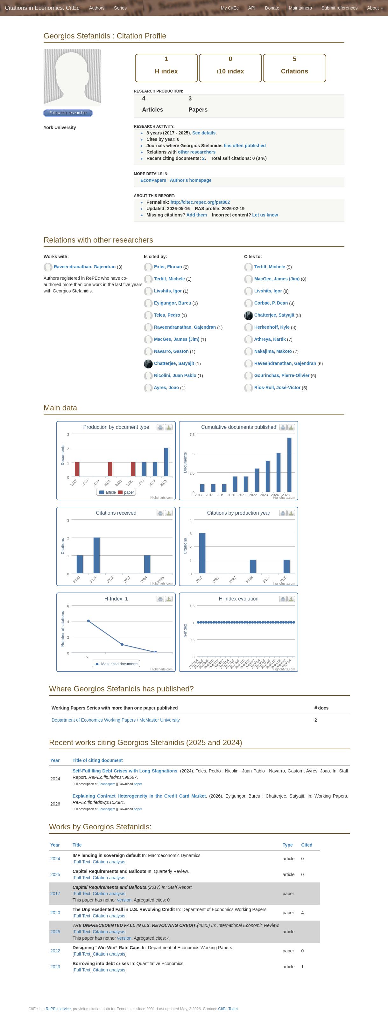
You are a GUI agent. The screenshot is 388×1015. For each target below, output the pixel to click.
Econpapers (106, 784)
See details (203, 132)
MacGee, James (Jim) (176, 339)
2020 (55, 912)
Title (80, 844)
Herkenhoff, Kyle (272, 327)
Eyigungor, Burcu (172, 302)
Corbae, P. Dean (271, 302)
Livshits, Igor (168, 290)
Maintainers (300, 7)
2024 (55, 858)
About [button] (375, 7)
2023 (55, 966)
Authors (96, 7)
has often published (245, 145)
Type (290, 844)
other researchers (196, 151)
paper (138, 784)
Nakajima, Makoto (273, 351)
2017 (55, 893)
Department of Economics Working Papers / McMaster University (116, 720)
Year (57, 760)
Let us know (265, 214)
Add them (197, 214)
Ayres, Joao (166, 387)
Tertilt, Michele (169, 278)
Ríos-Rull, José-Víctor (277, 387)
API (252, 7)
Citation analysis (109, 861)
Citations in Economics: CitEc (42, 8)
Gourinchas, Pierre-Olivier (282, 375)
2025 (55, 874)
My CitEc (230, 7)
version (124, 899)
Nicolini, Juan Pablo (175, 375)
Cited (309, 844)
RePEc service (58, 1009)
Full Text (82, 861)
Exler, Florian (168, 266)
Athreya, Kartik (270, 339)
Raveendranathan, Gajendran (85, 266)
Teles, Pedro (167, 315)
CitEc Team (228, 1009)
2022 (55, 950)
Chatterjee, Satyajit (174, 363)
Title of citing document (100, 760)
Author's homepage (191, 180)
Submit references (339, 7)
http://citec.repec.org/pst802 (200, 202)
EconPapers (153, 180)
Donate (272, 7)
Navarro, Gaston (171, 351)
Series (120, 7)
